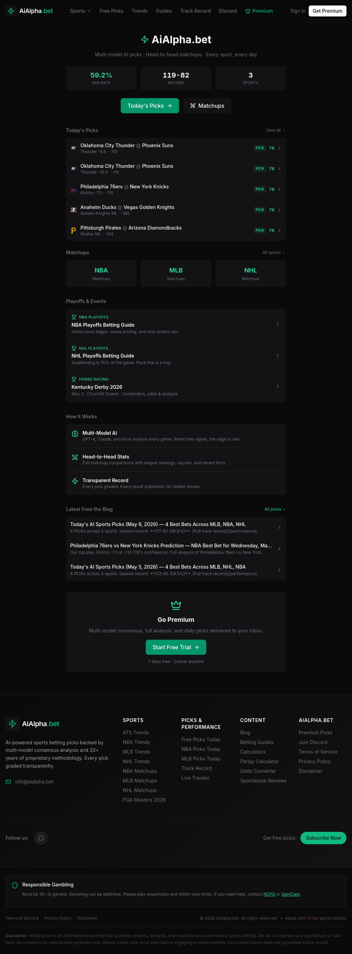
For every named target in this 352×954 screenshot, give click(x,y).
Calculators (253, 752)
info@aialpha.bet (34, 781)
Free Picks (111, 11)
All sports (274, 252)
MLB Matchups (140, 780)
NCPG (269, 894)
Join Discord (316, 742)
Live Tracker (195, 778)
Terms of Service (318, 752)
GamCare (291, 894)
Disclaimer (310, 771)
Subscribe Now (323, 838)
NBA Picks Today (201, 749)
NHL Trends (136, 761)
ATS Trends (136, 732)
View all (276, 130)
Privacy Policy (315, 761)
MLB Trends (136, 752)
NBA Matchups (140, 771)
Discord (228, 11)
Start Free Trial (176, 647)
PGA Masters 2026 (144, 800)
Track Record (195, 11)
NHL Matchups (139, 790)
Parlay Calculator (259, 761)
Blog (245, 732)
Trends (139, 11)
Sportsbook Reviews (263, 780)
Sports (80, 11)
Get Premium (327, 11)
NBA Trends (136, 742)
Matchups (207, 105)
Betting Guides (257, 742)
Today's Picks (150, 105)
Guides (164, 11)
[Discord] (41, 838)
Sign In (298, 11)
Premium (259, 11)
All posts (275, 509)
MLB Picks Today (201, 758)
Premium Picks (315, 732)
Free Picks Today (201, 739)
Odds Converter (258, 771)
